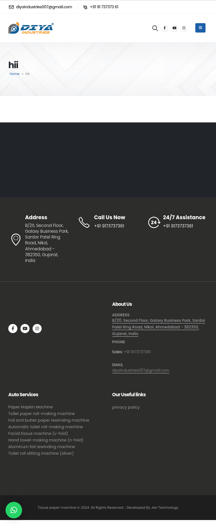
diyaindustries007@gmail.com (140, 370)
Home (15, 73)
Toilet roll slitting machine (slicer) (41, 453)
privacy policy (126, 407)
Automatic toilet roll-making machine (45, 427)
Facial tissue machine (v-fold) (38, 433)
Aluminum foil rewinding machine (41, 446)
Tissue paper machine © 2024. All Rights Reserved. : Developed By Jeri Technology (108, 507)
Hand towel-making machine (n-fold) (46, 440)
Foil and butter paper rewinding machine (48, 420)
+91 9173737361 (137, 352)
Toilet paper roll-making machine (41, 413)
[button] (14, 510)
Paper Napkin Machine (30, 407)
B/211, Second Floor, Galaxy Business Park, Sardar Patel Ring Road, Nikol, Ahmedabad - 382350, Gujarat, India (159, 327)
